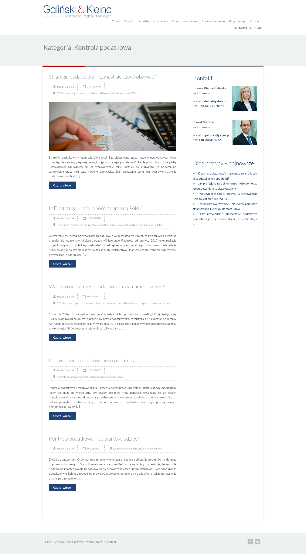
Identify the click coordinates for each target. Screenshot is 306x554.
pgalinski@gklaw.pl (216, 135)
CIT (59, 93)
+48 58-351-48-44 (211, 105)
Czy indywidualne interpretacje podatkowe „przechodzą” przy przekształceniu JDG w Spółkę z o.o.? (225, 219)
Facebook (250, 541)
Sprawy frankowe (213, 21)
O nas (116, 21)
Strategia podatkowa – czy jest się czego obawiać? (102, 76)
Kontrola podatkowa (98, 93)
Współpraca (94, 542)
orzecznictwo (162, 303)
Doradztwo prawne (185, 21)
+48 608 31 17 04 (210, 140)
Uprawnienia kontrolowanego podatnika (92, 360)
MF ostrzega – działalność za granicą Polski (95, 208)
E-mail (257, 541)
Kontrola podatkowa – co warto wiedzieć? (94, 438)
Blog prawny (237, 21)
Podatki (138, 93)
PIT (132, 93)
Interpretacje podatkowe (97, 224)
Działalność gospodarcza (74, 93)
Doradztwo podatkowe (153, 21)
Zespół (128, 21)
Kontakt (255, 21)
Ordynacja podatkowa (143, 303)
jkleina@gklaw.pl (214, 101)
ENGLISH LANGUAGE (248, 28)
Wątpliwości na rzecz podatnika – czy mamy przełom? (106, 286)
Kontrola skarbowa (120, 93)
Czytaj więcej (62, 185)
